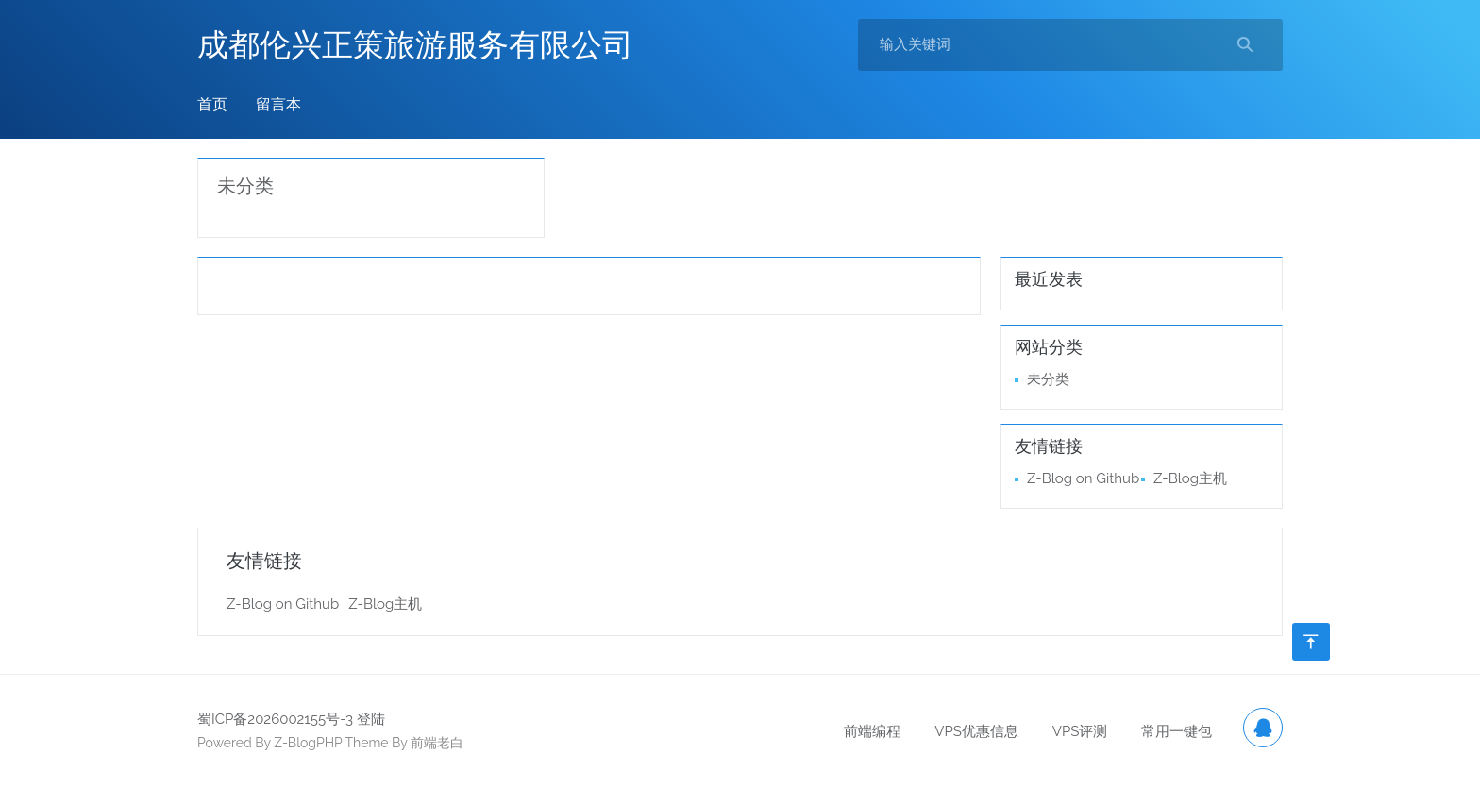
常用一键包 (1176, 731)
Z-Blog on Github (1083, 478)
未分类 (245, 186)
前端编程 (872, 731)
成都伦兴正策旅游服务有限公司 (415, 44)
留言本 (278, 104)
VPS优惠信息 (976, 731)
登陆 (371, 719)
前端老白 (437, 742)
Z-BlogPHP (308, 742)
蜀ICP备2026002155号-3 (275, 719)
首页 (212, 104)
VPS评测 (1080, 731)
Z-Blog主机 (1190, 478)
